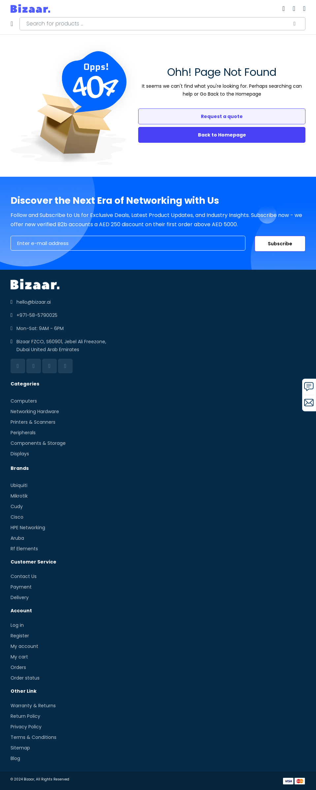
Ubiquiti (19, 485)
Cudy (17, 506)
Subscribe (280, 243)
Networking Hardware (35, 411)
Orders (18, 667)
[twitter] (49, 366)
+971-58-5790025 (36, 315)
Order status (25, 678)
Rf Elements (24, 548)
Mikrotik (19, 496)
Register (20, 635)
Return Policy (25, 716)
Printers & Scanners (33, 422)
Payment (21, 587)
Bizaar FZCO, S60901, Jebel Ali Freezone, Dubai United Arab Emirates (61, 345)
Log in (17, 625)
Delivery (20, 597)
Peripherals (23, 432)
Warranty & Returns (33, 705)
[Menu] (12, 23)
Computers (24, 401)
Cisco (17, 517)
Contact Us (24, 576)
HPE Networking (28, 527)
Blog (15, 758)
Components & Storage (38, 443)
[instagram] (65, 366)
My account (24, 646)
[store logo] (30, 8)
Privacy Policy (26, 726)
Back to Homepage (222, 135)
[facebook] (33, 366)
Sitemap (20, 747)
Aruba (17, 538)
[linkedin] (18, 366)
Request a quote (222, 116)
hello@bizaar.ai (33, 302)
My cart (19, 656)
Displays (20, 453)
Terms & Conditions (33, 737)
